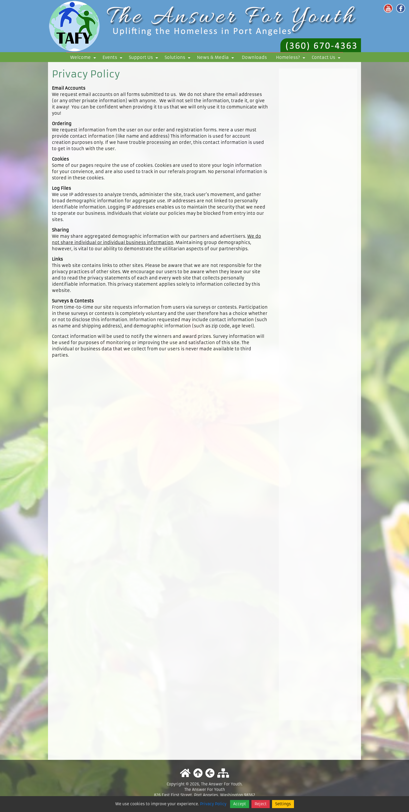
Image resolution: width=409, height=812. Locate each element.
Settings (283, 804)
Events (113, 58)
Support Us (144, 58)
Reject (261, 804)
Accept (239, 804)
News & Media (216, 58)
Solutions (178, 58)
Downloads (254, 57)
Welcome (84, 58)
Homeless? (291, 58)
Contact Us (327, 58)
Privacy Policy (213, 804)
